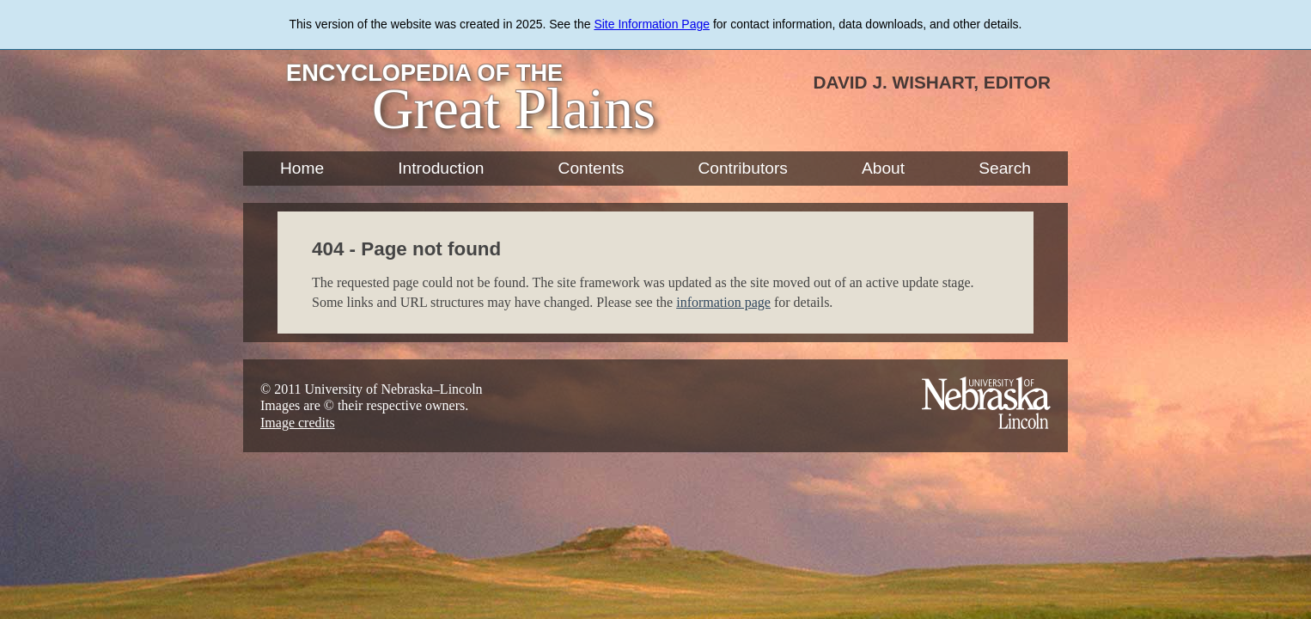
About (883, 168)
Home (302, 168)
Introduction (441, 168)
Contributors (743, 168)
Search (1005, 168)
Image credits (297, 422)
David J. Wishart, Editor (932, 82)
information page (723, 302)
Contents (591, 168)
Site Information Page (652, 24)
